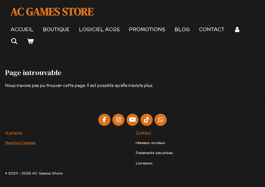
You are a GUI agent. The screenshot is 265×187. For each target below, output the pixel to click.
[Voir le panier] (30, 41)
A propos (13, 132)
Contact (143, 132)
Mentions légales (20, 142)
